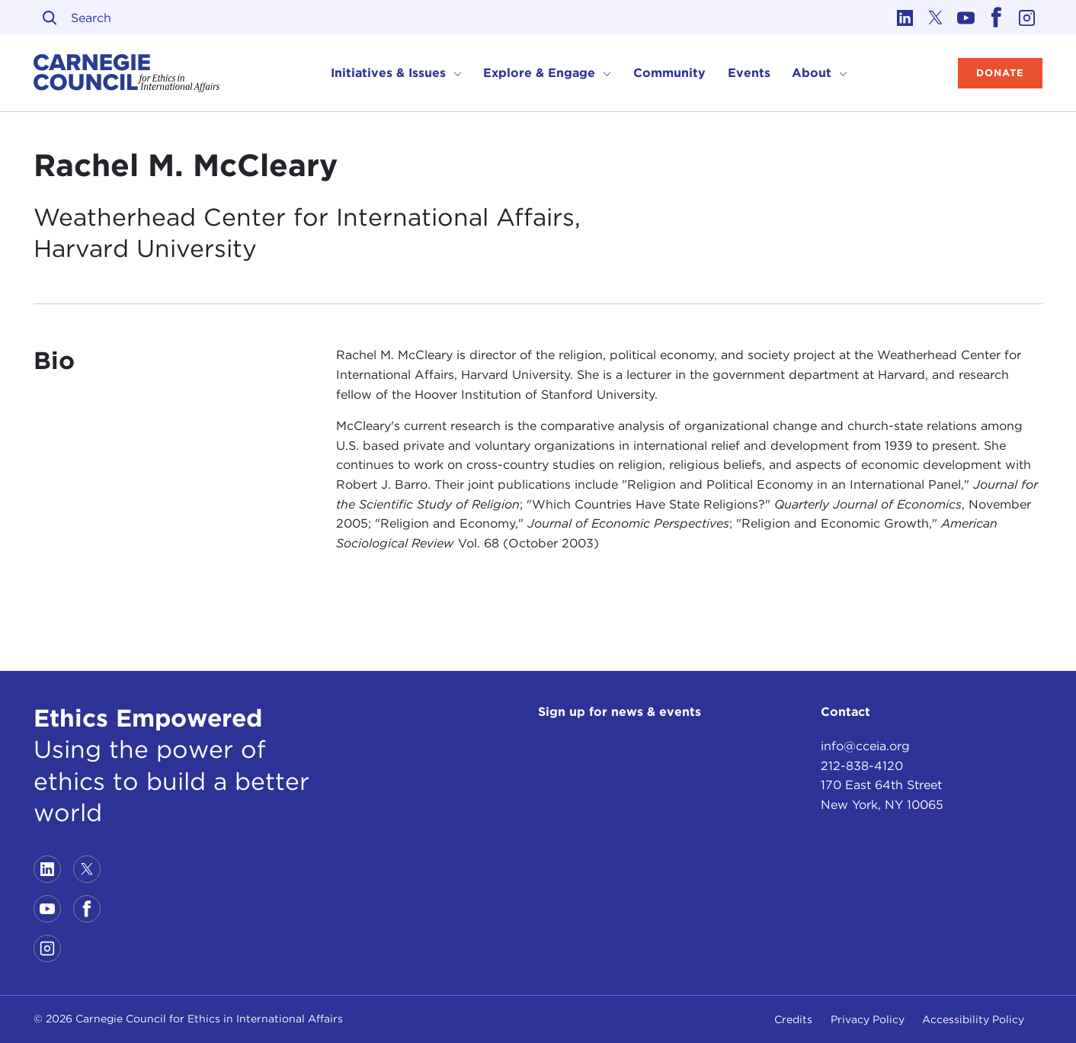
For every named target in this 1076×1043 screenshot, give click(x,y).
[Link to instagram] (1027, 17)
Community (669, 73)
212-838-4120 (862, 766)
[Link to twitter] (936, 17)
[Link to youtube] (966, 17)
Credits (793, 1019)
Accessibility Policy (973, 1019)
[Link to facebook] (997, 17)
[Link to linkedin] (905, 17)
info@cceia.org (865, 746)
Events (749, 73)
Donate (1000, 73)
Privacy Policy (868, 1019)
